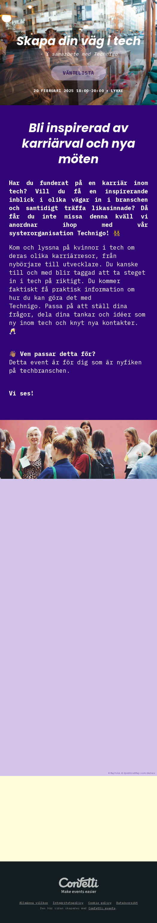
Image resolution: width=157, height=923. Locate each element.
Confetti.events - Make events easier (79, 885)
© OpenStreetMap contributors (138, 773)
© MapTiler (114, 773)
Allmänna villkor (33, 903)
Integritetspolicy (68, 903)
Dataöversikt (127, 903)
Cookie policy (100, 903)
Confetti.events (102, 908)
